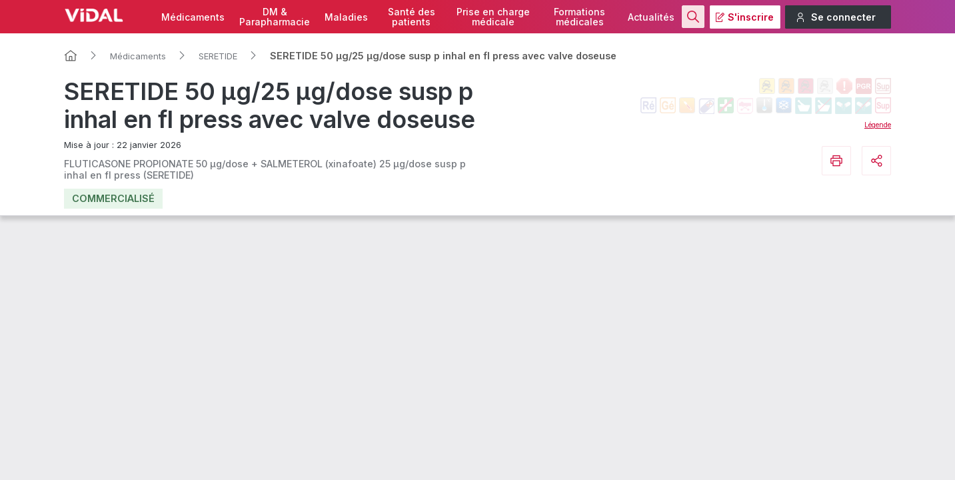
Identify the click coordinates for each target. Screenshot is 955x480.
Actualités (651, 17)
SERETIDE (218, 56)
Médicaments (193, 17)
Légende (877, 125)
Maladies (346, 17)
